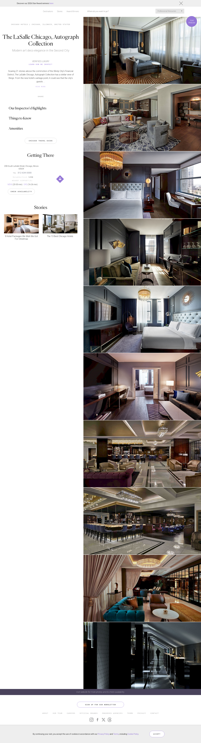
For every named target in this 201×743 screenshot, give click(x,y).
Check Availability (21, 191)
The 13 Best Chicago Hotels (60, 236)
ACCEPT (157, 734)
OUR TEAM (57, 713)
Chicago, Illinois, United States (51, 24)
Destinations (48, 11)
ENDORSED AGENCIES (112, 713)
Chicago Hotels (19, 24)
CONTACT (154, 713)
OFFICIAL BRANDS (89, 713)
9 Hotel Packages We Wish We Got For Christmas (21, 237)
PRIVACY (142, 713)
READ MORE (41, 87)
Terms (116, 734)
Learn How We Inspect (40, 64)
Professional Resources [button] (169, 11)
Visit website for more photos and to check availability (100, 692)
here (51, 3)
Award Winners (73, 11)
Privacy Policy (103, 734)
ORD (25, 184)
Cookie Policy (132, 734)
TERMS (130, 713)
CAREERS (71, 713)
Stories (60, 11)
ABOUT (45, 713)
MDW (10, 184)
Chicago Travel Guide (41, 141)
